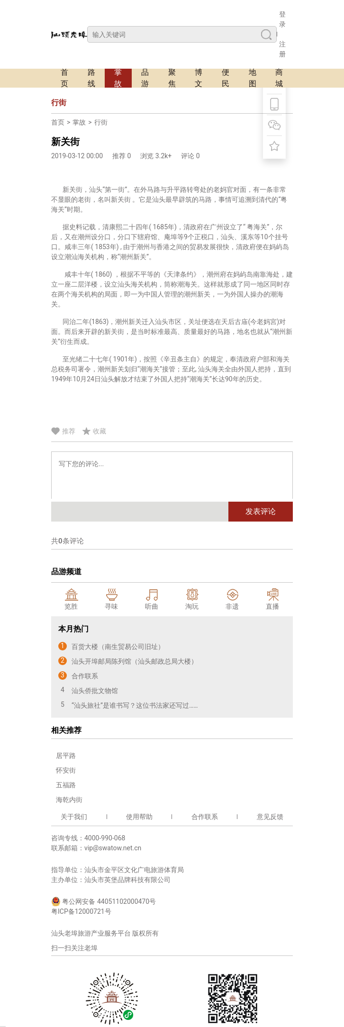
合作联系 (204, 816)
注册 (282, 49)
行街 (101, 122)
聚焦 (172, 78)
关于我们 (74, 816)
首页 (64, 78)
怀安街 (66, 770)
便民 (225, 78)
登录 (282, 19)
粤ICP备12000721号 (81, 911)
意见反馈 (270, 816)
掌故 (118, 78)
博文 (198, 78)
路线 (91, 78)
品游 (145, 78)
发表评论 (260, 511)
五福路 (66, 785)
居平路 (66, 755)
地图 (252, 78)
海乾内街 (69, 799)
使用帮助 (139, 816)
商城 (279, 78)
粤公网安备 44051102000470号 (103, 901)
